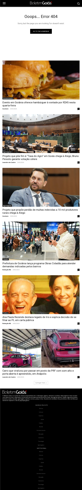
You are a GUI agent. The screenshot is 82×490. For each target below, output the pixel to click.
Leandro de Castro (9, 162)
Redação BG (6, 270)
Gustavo (5, 109)
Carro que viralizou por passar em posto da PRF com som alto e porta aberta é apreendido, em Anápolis (38, 372)
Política (5, 313)
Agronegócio (7, 152)
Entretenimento (8, 98)
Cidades (5, 259)
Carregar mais (41, 383)
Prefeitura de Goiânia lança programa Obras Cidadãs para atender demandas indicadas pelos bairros (39, 265)
